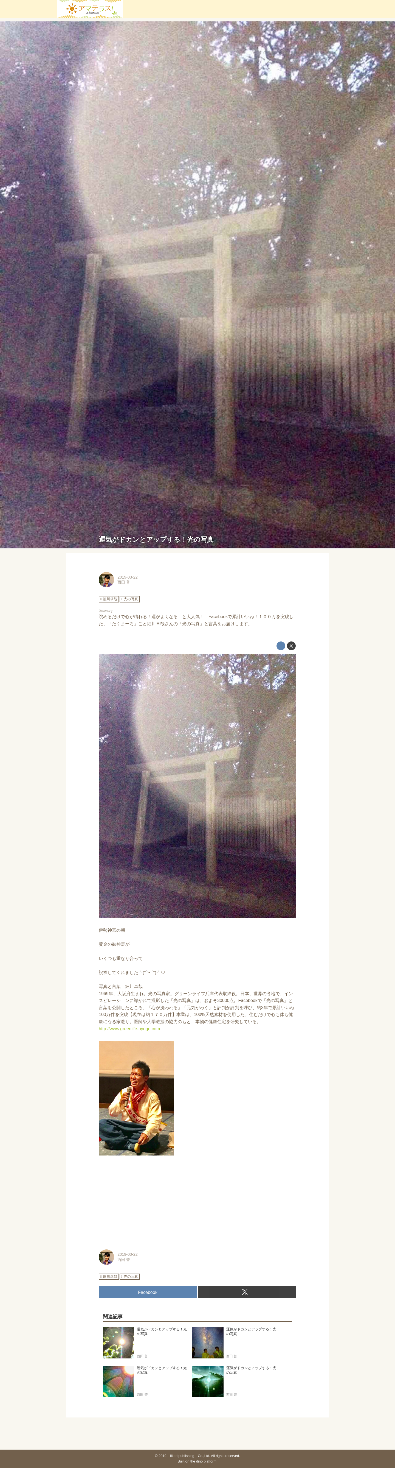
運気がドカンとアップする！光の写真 (156, 539)
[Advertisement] (197, 1202)
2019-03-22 (127, 577)
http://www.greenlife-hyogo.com (129, 1028)
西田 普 (123, 582)
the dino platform (203, 1461)
